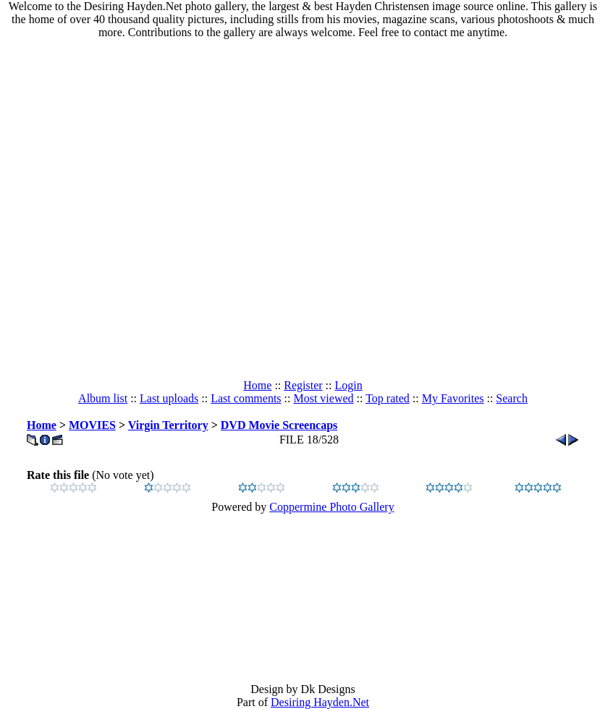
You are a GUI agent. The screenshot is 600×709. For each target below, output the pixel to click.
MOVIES (92, 425)
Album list (102, 398)
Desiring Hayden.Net (320, 702)
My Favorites (453, 398)
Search (512, 398)
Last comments (246, 398)
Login (349, 385)
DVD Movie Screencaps (279, 425)
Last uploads (169, 398)
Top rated (388, 398)
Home (257, 385)
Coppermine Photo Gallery (331, 507)
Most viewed (323, 398)
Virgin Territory (168, 425)
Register (303, 385)
